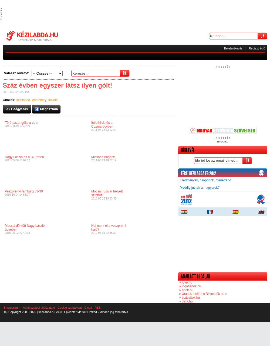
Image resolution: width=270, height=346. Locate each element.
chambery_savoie (45, 100)
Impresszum (12, 307)
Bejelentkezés (233, 48)
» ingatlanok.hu (189, 286)
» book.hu (185, 290)
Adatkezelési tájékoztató (39, 307)
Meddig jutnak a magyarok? (200, 187)
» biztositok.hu (189, 298)
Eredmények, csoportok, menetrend (205, 180)
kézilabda (23, 100)
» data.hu (185, 301)
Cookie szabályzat (70, 307)
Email (88, 307)
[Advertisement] (135, 15)
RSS (97, 307)
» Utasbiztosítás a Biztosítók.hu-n (202, 294)
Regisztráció (257, 48)
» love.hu (185, 282)
